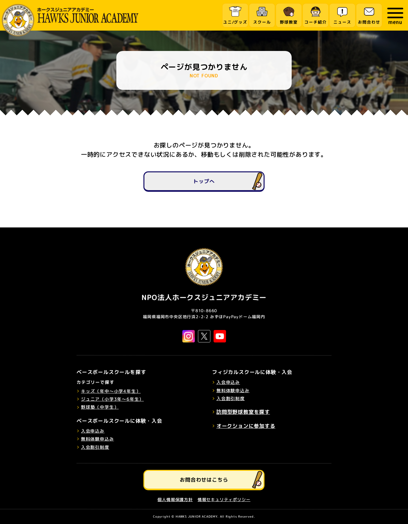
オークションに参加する (245, 425)
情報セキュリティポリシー (224, 499)
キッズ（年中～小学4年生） (111, 391)
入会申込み (93, 430)
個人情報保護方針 (175, 499)
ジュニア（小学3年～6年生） (112, 399)
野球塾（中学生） (100, 407)
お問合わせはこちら (204, 479)
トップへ (204, 181)
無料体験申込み (97, 439)
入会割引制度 (95, 447)
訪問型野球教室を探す (243, 411)
